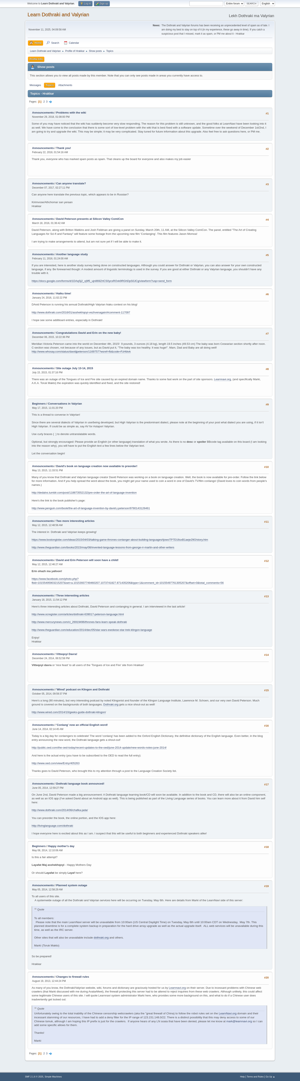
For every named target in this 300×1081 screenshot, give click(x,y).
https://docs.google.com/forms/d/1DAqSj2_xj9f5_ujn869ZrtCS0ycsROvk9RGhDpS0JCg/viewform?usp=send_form (102, 280)
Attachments (65, 85)
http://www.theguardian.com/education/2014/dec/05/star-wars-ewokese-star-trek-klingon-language (92, 629)
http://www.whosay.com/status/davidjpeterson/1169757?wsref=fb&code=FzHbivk (81, 351)
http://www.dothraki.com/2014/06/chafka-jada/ (60, 810)
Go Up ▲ (270, 1076)
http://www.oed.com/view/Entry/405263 (56, 763)
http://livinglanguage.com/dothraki (52, 825)
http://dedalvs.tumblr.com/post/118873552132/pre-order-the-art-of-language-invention (84, 492)
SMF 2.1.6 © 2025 (34, 1076)
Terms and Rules (255, 1076)
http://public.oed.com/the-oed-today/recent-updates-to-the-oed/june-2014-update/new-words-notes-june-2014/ (99, 747)
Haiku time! (63, 293)
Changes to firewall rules (72, 976)
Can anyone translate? (71, 183)
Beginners (39, 403)
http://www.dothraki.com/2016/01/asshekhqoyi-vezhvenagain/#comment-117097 (81, 312)
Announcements (43, 112)
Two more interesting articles (75, 520)
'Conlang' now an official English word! (82, 724)
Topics (50, 85)
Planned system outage (71, 885)
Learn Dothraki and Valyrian (58, 14)
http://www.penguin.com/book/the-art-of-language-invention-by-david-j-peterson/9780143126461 (91, 508)
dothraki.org (101, 937)
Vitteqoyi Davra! (66, 654)
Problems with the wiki (71, 112)
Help (242, 1076)
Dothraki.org (111, 704)
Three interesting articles (72, 595)
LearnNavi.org (227, 1013)
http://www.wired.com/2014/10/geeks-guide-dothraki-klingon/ (69, 712)
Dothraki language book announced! (80, 783)
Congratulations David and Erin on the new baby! (88, 332)
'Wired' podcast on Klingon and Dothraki (83, 689)
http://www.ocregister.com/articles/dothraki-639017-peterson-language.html (78, 614)
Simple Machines (53, 1076)
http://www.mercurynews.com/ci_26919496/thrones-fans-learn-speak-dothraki (79, 622)
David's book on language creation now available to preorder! (97, 466)
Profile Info (36, 59)
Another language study (72, 254)
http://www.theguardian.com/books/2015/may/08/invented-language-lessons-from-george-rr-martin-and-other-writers (103, 547)
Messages (35, 85)
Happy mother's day (61, 846)
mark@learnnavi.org (239, 1021)
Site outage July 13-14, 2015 (74, 368)
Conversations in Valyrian (65, 403)
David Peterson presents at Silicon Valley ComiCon (90, 218)
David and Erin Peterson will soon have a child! (87, 560)
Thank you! (63, 148)
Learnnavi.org (222, 379)
